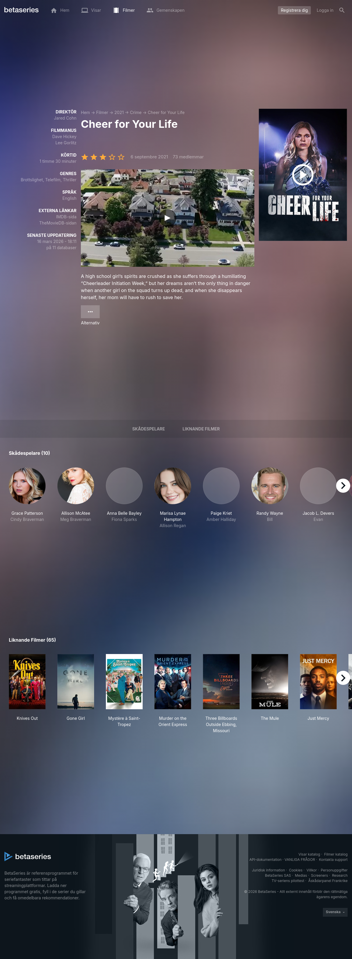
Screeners (319, 875)
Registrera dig (294, 10)
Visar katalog (309, 854)
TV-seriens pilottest (288, 880)
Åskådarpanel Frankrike (328, 880)
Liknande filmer (201, 428)
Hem (85, 112)
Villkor (311, 870)
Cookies (296, 870)
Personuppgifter (334, 870)
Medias (301, 875)
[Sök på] (342, 10)
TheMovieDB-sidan (57, 222)
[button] (27, 498)
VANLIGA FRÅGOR (300, 859)
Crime (135, 112)
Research (340, 875)
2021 (119, 112)
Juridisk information (268, 870)
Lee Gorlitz (65, 142)
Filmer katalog (336, 854)
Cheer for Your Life (166, 112)
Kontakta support (333, 859)
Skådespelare (148, 428)
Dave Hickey (64, 136)
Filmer (102, 112)
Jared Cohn (65, 117)
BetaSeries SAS (278, 875)
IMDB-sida (66, 216)
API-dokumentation (265, 859)
